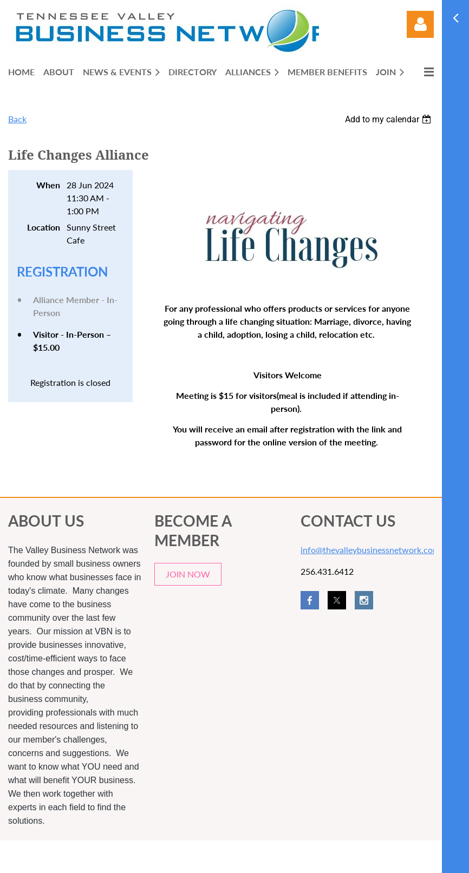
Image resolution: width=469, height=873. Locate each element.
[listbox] (389, 119)
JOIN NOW (188, 574)
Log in (420, 24)
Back (17, 119)
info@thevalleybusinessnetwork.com (370, 549)
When (48, 185)
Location (43, 227)
